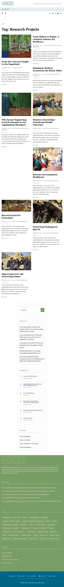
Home (3, 23)
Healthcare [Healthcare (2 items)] (53, 531)
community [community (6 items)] (51, 524)
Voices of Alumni (48, 45)
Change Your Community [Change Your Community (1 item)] (10, 524)
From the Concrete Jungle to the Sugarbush (15, 62)
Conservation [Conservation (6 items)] (25, 528)
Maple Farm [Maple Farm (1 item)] (43, 535)
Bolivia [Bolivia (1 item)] (55, 521)
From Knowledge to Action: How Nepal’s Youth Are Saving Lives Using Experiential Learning (31, 329)
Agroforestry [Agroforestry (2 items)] (16, 517)
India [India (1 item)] (4, 535)
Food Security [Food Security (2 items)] (7, 531)
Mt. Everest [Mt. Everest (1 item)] (43, 538)
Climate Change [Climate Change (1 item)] (40, 524)
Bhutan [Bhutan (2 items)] (48, 521)
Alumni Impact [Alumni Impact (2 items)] (34, 517)
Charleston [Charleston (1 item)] (23, 524)
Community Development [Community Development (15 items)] (11, 528)
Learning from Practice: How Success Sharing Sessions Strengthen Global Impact (31, 345)
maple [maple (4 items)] (36, 535)
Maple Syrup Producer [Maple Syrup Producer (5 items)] (20, 538)
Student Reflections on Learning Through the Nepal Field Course (21, 497)
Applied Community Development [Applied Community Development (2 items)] (33, 521)
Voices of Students (17, 67)
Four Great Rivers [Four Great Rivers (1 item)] (19, 531)
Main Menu (6, 9)
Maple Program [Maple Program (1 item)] (54, 535)
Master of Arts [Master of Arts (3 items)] (33, 538)
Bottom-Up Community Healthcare (45, 175)
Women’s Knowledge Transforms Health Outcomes (44, 122)
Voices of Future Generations (19, 128)
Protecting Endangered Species (45, 228)
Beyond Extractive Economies (11, 216)
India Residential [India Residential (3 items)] (13, 535)
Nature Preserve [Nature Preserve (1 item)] (54, 538)
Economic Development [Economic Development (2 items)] (39, 528)
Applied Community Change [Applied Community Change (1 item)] (11, 521)
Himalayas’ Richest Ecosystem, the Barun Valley (47, 69)
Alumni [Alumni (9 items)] (25, 517)
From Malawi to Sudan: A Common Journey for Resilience (46, 39)
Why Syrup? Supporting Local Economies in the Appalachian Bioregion (14, 122)
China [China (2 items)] (31, 524)
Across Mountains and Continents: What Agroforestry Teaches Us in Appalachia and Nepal (31, 337)
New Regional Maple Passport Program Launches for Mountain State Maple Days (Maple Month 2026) (32, 359)
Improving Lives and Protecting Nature (12, 275)
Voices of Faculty (46, 74)
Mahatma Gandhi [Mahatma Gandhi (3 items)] (26, 535)
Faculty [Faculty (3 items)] (51, 528)
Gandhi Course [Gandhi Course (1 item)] (31, 531)
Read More (5, 84)
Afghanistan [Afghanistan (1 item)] (6, 517)
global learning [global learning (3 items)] (43, 531)
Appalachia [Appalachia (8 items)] (44, 517)
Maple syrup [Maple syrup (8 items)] (6, 538)
